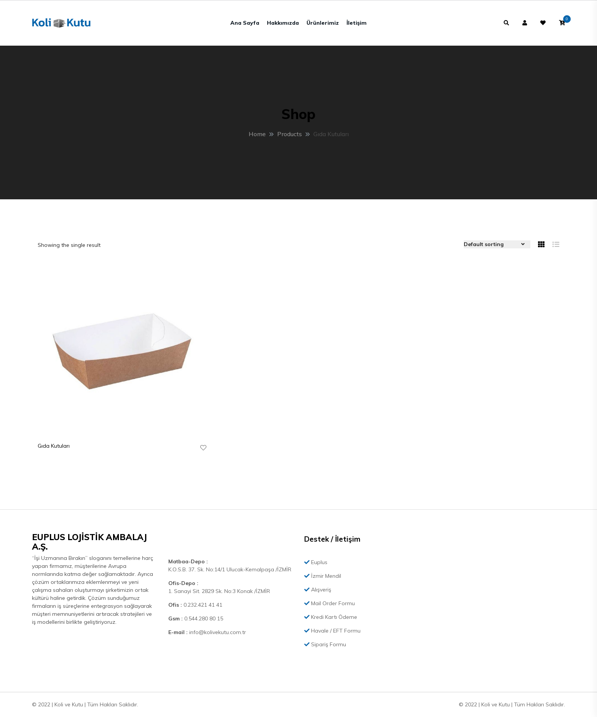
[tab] (541, 244)
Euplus (315, 562)
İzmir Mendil (322, 575)
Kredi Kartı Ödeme (330, 617)
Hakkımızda (283, 22)
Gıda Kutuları (54, 445)
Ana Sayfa (244, 22)
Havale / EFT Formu (332, 630)
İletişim (356, 22)
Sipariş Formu (325, 644)
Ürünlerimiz (322, 22)
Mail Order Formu (329, 603)
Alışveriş (317, 589)
